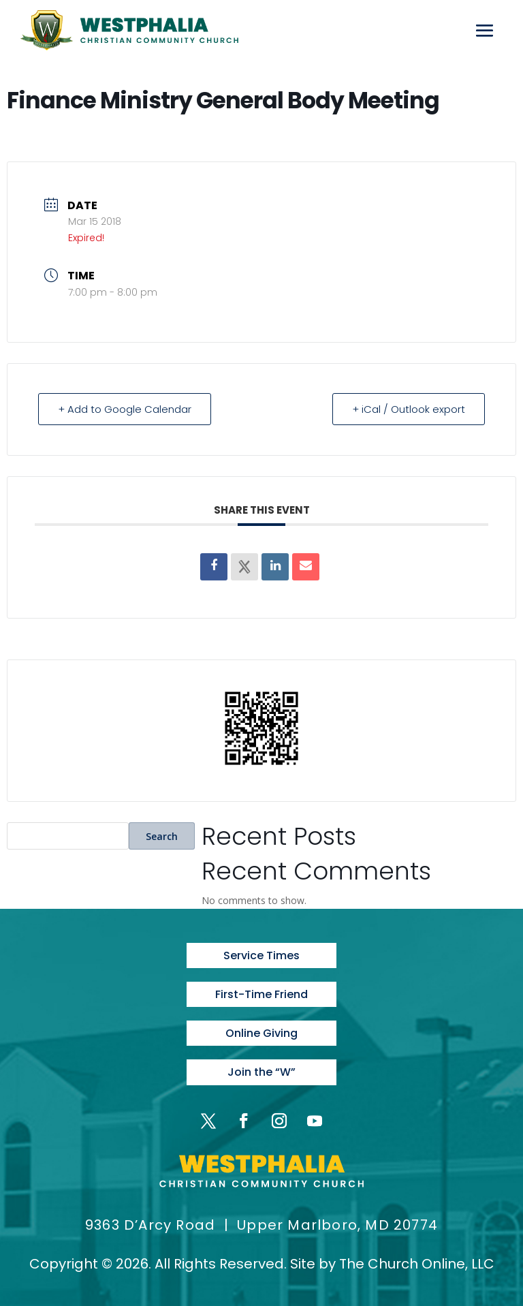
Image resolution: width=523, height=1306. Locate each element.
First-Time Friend (261, 994)
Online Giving (261, 1033)
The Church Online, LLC (416, 1263)
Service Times (261, 955)
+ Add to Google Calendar (124, 409)
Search (162, 836)
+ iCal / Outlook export (408, 409)
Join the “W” (261, 1072)
